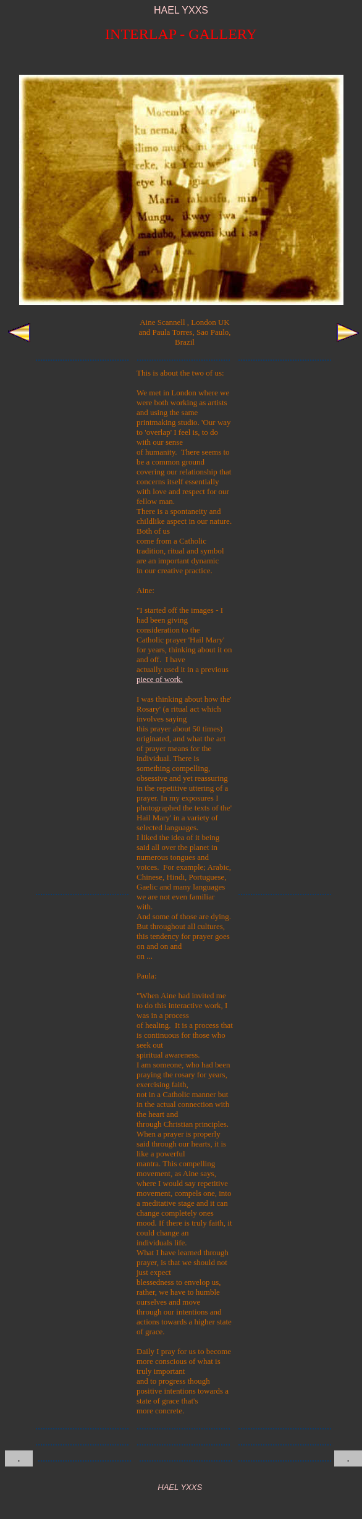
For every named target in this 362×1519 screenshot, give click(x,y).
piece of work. (160, 679)
